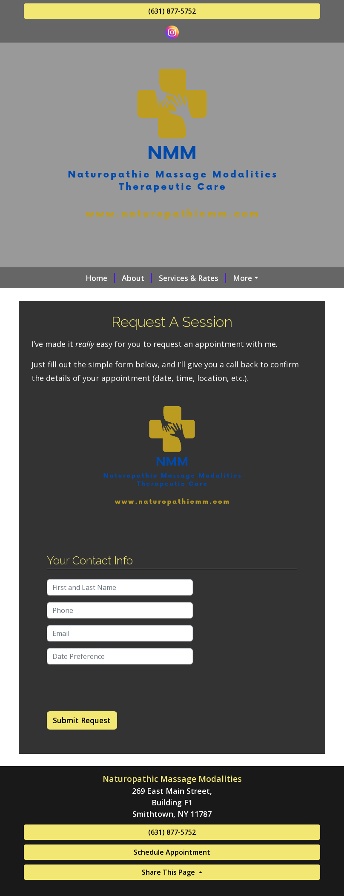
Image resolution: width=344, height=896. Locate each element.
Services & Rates (192, 278)
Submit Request (82, 720)
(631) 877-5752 (172, 11)
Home (100, 278)
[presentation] (111, 687)
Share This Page (169, 872)
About (137, 278)
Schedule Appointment (172, 852)
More (242, 278)
